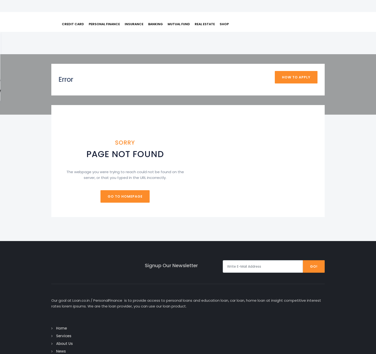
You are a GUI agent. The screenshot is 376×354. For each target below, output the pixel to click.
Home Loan (253, 307)
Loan (246, 29)
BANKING (155, 9)
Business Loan (256, 299)
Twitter (296, 291)
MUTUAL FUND (179, 9)
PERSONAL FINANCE (104, 9)
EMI (258, 29)
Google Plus (301, 284)
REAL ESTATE (205, 9)
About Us (288, 29)
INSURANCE (134, 9)
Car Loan (251, 276)
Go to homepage (188, 172)
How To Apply (296, 58)
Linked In (297, 299)
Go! (313, 242)
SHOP (224, 9)
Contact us (311, 29)
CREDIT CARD (73, 9)
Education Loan (257, 291)
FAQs (270, 29)
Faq (200, 307)
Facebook (298, 276)
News (201, 299)
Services (204, 284)
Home (201, 276)
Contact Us (207, 314)
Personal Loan (256, 284)
